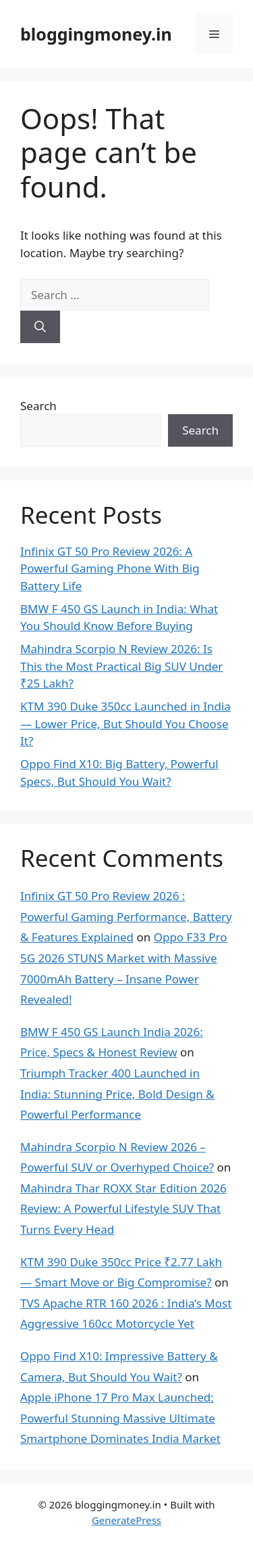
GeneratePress (126, 1520)
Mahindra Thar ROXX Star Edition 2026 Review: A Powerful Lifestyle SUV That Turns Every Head (123, 1208)
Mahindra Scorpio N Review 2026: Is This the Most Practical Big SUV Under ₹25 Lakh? (121, 666)
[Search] (40, 327)
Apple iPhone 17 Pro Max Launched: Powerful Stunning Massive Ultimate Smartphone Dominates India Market (120, 1417)
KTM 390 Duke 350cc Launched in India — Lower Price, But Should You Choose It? (125, 723)
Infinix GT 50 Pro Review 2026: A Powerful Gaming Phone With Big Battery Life (110, 568)
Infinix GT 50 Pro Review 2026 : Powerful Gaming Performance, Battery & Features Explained (126, 916)
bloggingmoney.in (96, 33)
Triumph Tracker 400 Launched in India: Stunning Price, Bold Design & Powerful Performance (117, 1093)
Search (38, 406)
